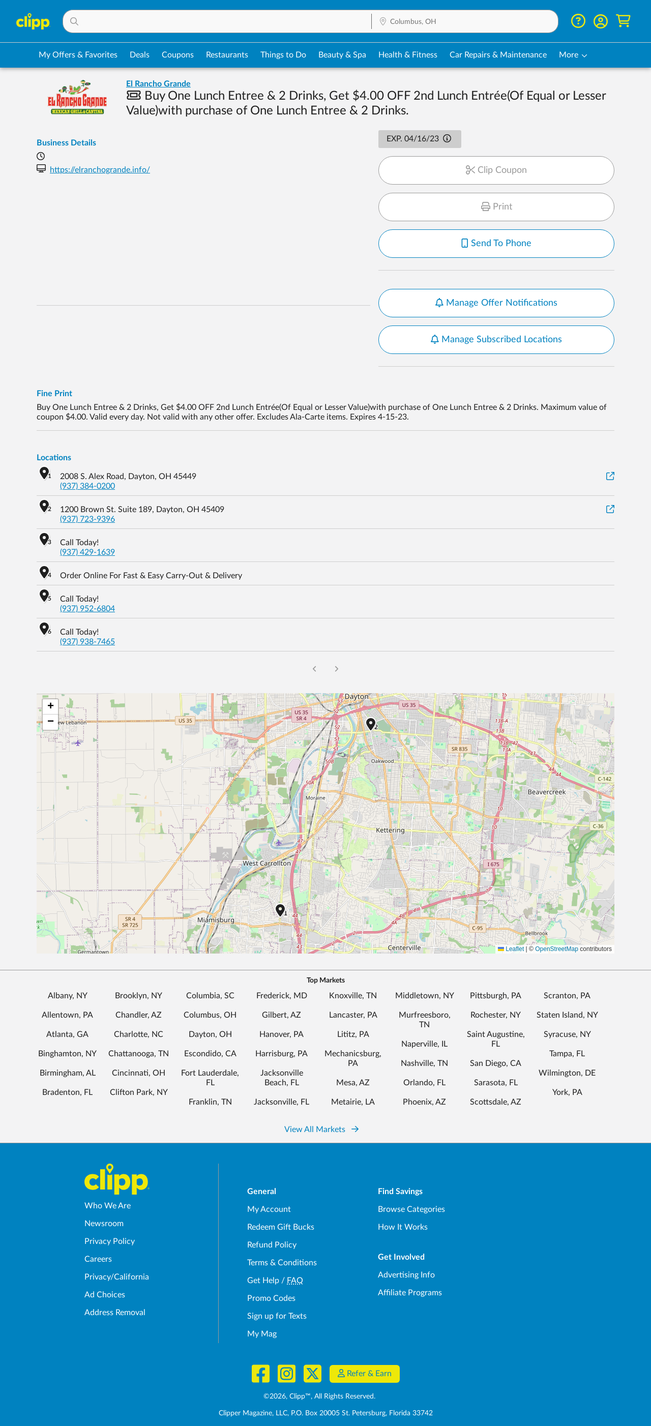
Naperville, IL (424, 1044)
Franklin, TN (210, 1102)
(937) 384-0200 (87, 486)
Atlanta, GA (67, 1034)
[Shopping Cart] (623, 21)
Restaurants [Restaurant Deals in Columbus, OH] (227, 55)
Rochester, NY (495, 1015)
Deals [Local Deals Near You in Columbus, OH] (140, 55)
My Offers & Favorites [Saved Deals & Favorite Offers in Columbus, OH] (78, 55)
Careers (98, 1259)
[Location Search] (465, 22)
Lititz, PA (353, 1034)
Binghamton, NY (67, 1054)
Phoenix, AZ (424, 1102)
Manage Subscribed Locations (496, 340)
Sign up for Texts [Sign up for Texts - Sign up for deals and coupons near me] (277, 1316)
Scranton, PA (567, 996)
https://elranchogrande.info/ (100, 170)
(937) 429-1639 (87, 552)
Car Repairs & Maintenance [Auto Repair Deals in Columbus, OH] (498, 55)
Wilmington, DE (567, 1073)
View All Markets (321, 1129)
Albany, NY (67, 996)
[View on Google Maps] (610, 477)
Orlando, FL (424, 1083)
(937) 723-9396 (87, 519)
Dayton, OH (210, 1034)
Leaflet (511, 949)
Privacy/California (116, 1277)
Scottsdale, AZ (495, 1102)
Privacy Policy (109, 1241)
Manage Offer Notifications (496, 303)
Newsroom (104, 1224)
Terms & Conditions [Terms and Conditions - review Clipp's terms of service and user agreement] (282, 1263)
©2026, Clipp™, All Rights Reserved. (319, 1396)
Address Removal (114, 1313)
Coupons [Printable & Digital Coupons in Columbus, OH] (178, 55)
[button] (217, 21)
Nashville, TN (424, 1063)
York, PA (567, 1092)
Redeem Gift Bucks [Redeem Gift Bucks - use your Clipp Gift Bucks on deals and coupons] (280, 1227)
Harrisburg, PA (281, 1054)
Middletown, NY (424, 996)
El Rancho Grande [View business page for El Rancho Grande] (158, 84)
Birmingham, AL (68, 1073)
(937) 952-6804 (87, 609)
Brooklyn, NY (138, 996)
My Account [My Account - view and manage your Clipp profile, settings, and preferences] (269, 1209)
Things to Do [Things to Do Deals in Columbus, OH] (283, 55)
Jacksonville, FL (281, 1102)
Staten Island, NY (567, 1015)
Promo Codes (271, 1298)
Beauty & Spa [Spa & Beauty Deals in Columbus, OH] (342, 55)
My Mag (262, 1334)
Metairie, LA (353, 1102)
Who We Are (107, 1206)
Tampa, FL (567, 1054)
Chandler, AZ (138, 1015)
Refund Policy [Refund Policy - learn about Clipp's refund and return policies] (272, 1245)
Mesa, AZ (353, 1083)
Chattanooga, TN (138, 1054)
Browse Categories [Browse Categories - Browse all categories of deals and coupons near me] (411, 1209)
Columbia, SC (210, 996)
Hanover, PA (281, 1034)
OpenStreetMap (556, 949)
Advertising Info (406, 1275)
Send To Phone (496, 244)
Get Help (263, 1280)
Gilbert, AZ (281, 1015)
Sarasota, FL (496, 1083)
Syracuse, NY (567, 1034)
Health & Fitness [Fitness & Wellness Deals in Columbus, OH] (407, 55)
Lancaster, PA (353, 1015)
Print (496, 207)
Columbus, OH (210, 1015)
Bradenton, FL (67, 1092)
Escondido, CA (210, 1054)
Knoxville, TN (353, 996)
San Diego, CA (495, 1063)
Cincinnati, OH (138, 1073)
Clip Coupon (496, 170)
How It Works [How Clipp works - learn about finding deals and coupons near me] (403, 1227)
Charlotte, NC (138, 1034)
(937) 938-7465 (87, 642)
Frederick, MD (281, 996)
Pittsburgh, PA (495, 996)
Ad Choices (104, 1295)
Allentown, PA (67, 1015)
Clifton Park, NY (139, 1092)
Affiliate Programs (410, 1293)
